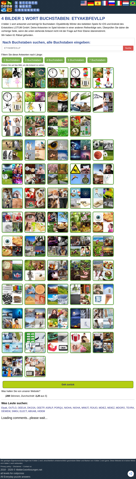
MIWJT (85, 407)
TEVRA (130, 407)
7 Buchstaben (97, 60)
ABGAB (32, 411)
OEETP (40, 407)
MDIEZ (102, 407)
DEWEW (5, 411)
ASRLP (49, 407)
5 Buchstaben (76, 60)
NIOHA (68, 407)
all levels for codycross (12, 473)
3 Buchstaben (33, 60)
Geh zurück (68, 384)
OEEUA (22, 407)
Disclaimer (17, 466)
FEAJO (93, 407)
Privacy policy (6, 466)
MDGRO (120, 407)
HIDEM (41, 411)
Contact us (27, 466)
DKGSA (31, 407)
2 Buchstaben (12, 60)
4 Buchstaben (54, 60)
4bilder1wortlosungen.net (29, 469)
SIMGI (15, 411)
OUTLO (12, 407)
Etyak (4, 407)
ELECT (23, 411)
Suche (128, 48)
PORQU (58, 407)
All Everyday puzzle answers (15, 476)
